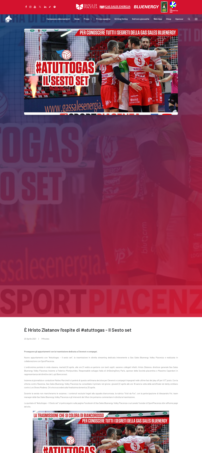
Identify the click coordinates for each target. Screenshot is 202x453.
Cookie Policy (42, 447)
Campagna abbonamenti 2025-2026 (39, 413)
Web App (158, 19)
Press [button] (88, 19)
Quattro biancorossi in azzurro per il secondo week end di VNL (99, 372)
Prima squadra (103, 19)
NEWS (10, 365)
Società (67, 413)
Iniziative (68, 420)
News (77, 19)
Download (68, 424)
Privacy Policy (29, 447)
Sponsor (179, 19)
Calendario (29, 417)
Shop (168, 19)
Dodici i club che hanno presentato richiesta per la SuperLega (33, 372)
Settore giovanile (140, 19)
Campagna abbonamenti (58, 19)
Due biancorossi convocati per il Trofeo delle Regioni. (162, 372)
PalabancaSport (71, 417)
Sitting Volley (121, 19)
